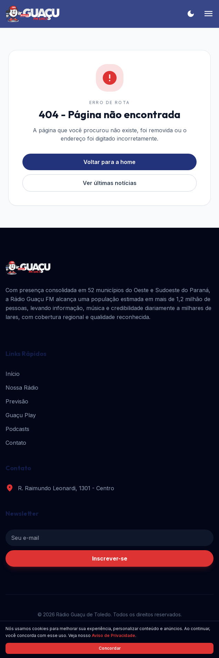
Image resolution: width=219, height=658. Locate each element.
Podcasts (17, 428)
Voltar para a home (109, 161)
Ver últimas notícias (110, 182)
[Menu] (208, 14)
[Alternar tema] (191, 14)
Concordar (110, 648)
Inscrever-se (109, 558)
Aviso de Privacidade (113, 635)
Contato (16, 442)
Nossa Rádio (22, 387)
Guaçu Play (21, 415)
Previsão (17, 401)
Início (13, 373)
